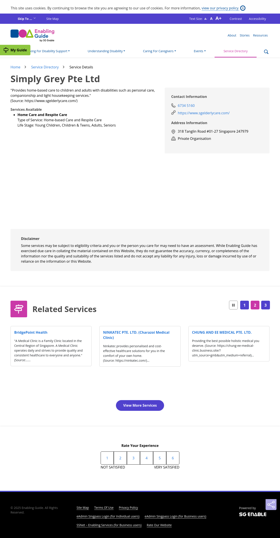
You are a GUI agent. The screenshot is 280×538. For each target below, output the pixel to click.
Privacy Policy (128, 507)
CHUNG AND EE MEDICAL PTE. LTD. (222, 332)
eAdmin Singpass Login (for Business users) (175, 516)
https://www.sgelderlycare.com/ (204, 113)
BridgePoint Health (30, 332)
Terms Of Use (104, 507)
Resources (260, 35)
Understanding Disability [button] (105, 51)
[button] (233, 305)
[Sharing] (271, 504)
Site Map (52, 19)
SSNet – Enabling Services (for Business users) (109, 525)
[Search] (266, 52)
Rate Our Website (159, 525)
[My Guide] (15, 50)
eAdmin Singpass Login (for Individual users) (108, 516)
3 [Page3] (265, 305)
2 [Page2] (255, 305)
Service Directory (236, 51)
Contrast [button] (236, 19)
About (232, 35)
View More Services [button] (140, 405)
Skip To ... (25, 19)
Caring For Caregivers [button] (158, 51)
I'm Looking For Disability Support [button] (43, 51)
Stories (245, 35)
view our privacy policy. (220, 8)
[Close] (242, 8)
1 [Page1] (244, 305)
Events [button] (198, 51)
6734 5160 (186, 105)
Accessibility (257, 19)
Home (15, 67)
